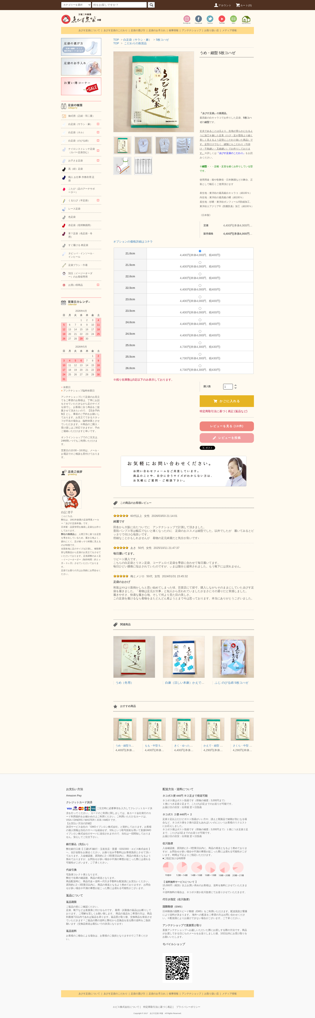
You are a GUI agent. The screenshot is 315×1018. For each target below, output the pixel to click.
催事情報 (173, 30)
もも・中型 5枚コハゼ (158, 745)
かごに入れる (227, 401)
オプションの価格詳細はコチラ (133, 241)
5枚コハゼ (162, 39)
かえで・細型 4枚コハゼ (218, 745)
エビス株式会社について (126, 1007)
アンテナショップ (191, 30)
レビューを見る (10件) (227, 426)
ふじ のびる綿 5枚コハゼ (231, 682)
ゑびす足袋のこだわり (115, 30)
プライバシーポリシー (188, 1007)
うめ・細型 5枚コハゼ (128, 745)
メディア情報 (229, 30)
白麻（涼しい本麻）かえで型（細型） (190, 682)
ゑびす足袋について (89, 30)
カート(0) (243, 5)
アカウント (223, 5)
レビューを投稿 (227, 438)
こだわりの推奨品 (135, 43)
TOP (116, 39)
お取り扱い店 (211, 30)
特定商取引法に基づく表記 (157, 1007)
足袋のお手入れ (157, 30)
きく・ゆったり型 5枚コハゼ (191, 745)
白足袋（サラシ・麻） (137, 39)
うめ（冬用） (125, 682)
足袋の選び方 (138, 30)
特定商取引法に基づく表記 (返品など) (223, 411)
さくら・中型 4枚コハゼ (247, 745)
